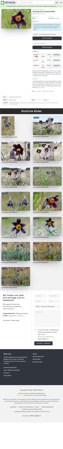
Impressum (13, 407)
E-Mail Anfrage (41, 87)
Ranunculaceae (42, 102)
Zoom (27, 11)
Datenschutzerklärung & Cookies (29, 407)
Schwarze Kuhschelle (44, 11)
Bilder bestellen (38, 356)
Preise (35, 354)
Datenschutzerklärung (45, 337)
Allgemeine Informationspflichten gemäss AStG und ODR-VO (32, 411)
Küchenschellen (23, 102)
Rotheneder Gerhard (40, 13)
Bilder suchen (37, 362)
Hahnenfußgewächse (33, 102)
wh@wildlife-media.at (15, 316)
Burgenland (46, 100)
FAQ (40, 91)
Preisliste (55, 84)
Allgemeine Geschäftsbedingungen (32, 409)
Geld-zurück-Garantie (12, 370)
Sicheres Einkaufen (48, 91)
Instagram (7, 375)
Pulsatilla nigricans (39, 9)
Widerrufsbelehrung (47, 407)
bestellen (56, 54)
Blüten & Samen (12, 100)
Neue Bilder (36, 359)
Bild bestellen (47, 38)
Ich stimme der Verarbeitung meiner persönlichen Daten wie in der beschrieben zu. (48, 334)
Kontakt (35, 91)
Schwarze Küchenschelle (52, 102)
